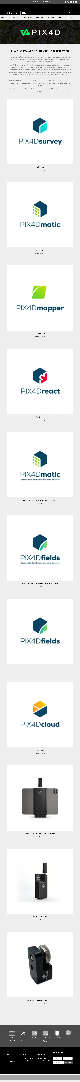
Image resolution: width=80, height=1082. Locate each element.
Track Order (26, 1060)
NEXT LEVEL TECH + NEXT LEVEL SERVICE (40, 1)
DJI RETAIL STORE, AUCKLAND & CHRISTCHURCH (11, 2)
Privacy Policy (42, 1058)
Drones (3, 17)
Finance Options (28, 1063)
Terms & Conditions (44, 1060)
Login (39, 1063)
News (48, 12)
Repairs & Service (28, 1058)
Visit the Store (12, 1059)
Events (56, 12)
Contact (40, 12)
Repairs (72, 17)
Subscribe (68, 1062)
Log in (63, 12)
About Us (10, 1054)
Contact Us (11, 1056)
